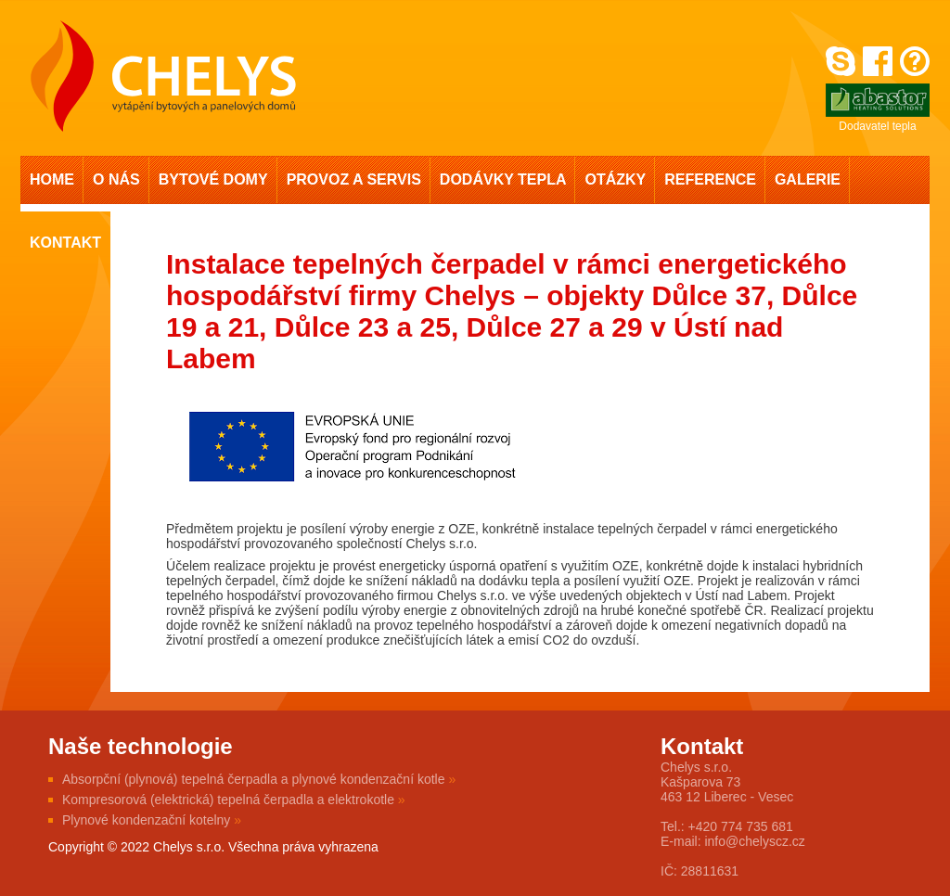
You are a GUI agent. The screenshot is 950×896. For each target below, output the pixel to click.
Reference (710, 179)
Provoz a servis (354, 179)
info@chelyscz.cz (754, 841)
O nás (116, 179)
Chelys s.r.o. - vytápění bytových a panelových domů (163, 76)
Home (52, 179)
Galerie (808, 179)
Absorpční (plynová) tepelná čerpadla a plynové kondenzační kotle (259, 779)
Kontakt (65, 242)
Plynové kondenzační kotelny (151, 820)
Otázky (615, 179)
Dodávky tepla (503, 179)
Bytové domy (213, 179)
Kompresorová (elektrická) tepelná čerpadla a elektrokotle (233, 799)
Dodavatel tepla (878, 108)
